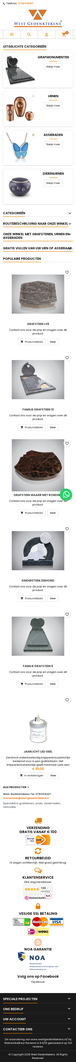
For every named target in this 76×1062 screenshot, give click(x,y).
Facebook (38, 982)
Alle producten (16, 787)
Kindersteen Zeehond (38, 581)
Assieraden (53, 135)
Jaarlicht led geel (38, 752)
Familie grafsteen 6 (38, 666)
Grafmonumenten (53, 57)
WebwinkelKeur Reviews (20, 1043)
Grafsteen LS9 (38, 324)
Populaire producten (22, 258)
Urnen (53, 96)
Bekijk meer (53, 66)
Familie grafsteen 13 (38, 409)
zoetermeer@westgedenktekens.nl (26, 798)
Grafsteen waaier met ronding (38, 495)
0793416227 (25, 3)
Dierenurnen (53, 173)
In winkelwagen (31, 775)
